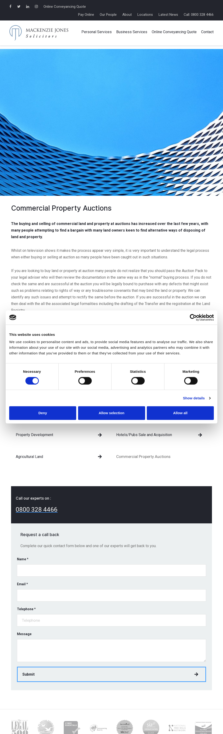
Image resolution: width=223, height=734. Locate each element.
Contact (207, 32)
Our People (108, 14)
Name (22, 559)
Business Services (131, 32)
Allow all (180, 413)
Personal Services (96, 32)
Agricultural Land (29, 456)
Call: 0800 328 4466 (199, 14)
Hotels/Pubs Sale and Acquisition (144, 435)
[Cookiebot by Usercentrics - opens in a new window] (193, 317)
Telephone (26, 609)
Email (22, 584)
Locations (145, 14)
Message (24, 634)
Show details (194, 398)
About (127, 14)
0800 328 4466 (36, 509)
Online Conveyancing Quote (65, 6)
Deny (42, 413)
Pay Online (86, 14)
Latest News (168, 14)
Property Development (34, 435)
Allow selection (111, 413)
